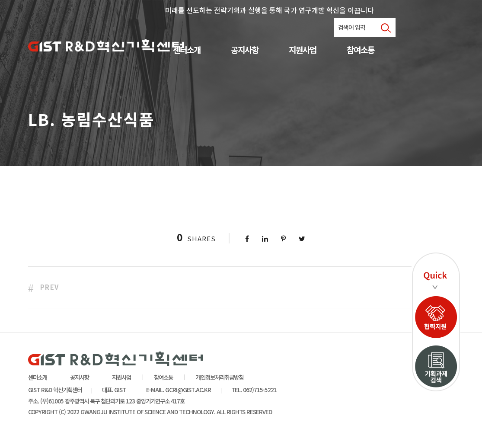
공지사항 (245, 50)
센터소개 (187, 50)
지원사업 (302, 50)
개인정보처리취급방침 (219, 377)
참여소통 (360, 50)
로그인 (367, 28)
